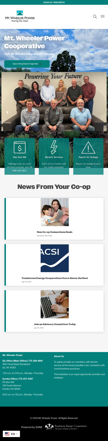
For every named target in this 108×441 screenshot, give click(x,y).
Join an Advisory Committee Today (55, 324)
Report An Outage (88, 149)
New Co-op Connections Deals (54, 232)
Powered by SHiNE (31, 427)
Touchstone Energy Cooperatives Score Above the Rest (55, 278)
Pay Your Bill (19, 149)
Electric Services (54, 149)
